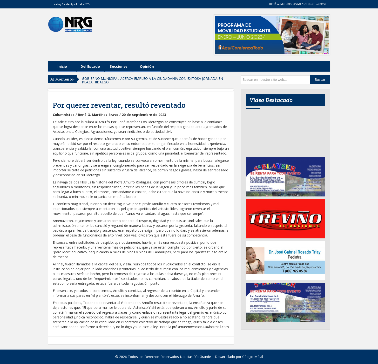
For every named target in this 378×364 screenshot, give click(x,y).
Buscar (320, 79)
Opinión (147, 66)
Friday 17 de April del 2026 (71, 4)
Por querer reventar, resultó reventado (119, 105)
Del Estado (90, 66)
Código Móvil (252, 356)
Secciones (119, 66)
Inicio (62, 66)
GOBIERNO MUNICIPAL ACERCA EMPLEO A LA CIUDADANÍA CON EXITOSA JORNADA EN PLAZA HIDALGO (152, 80)
